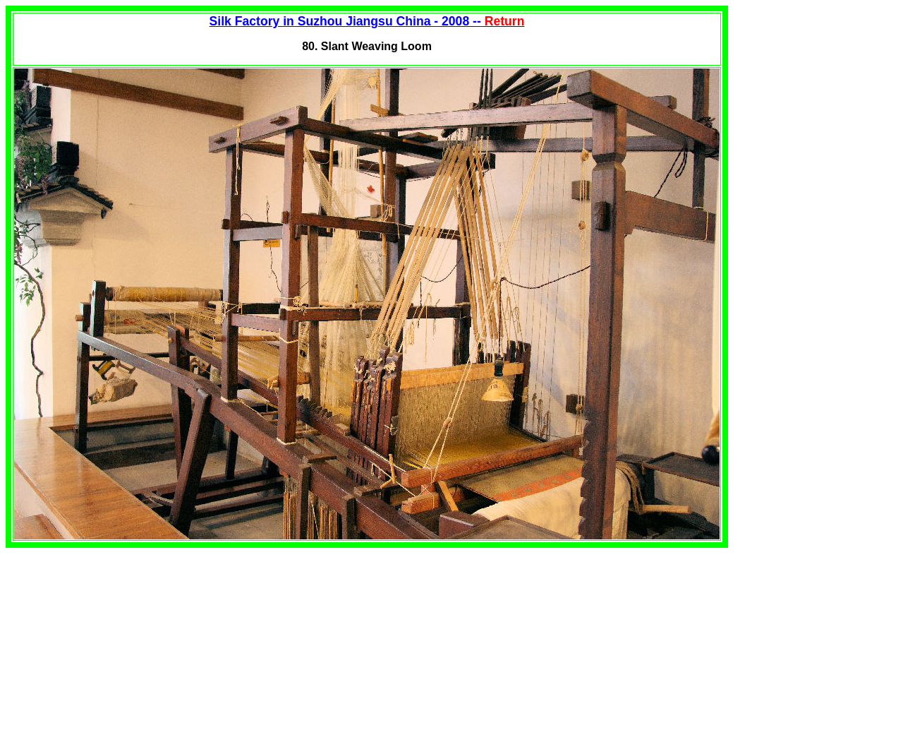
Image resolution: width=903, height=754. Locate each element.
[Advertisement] (124, 647)
